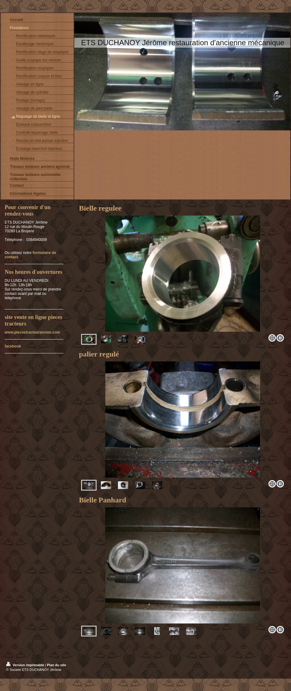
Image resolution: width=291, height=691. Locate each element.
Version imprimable (25, 665)
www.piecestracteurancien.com (32, 332)
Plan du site (56, 665)
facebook (13, 346)
